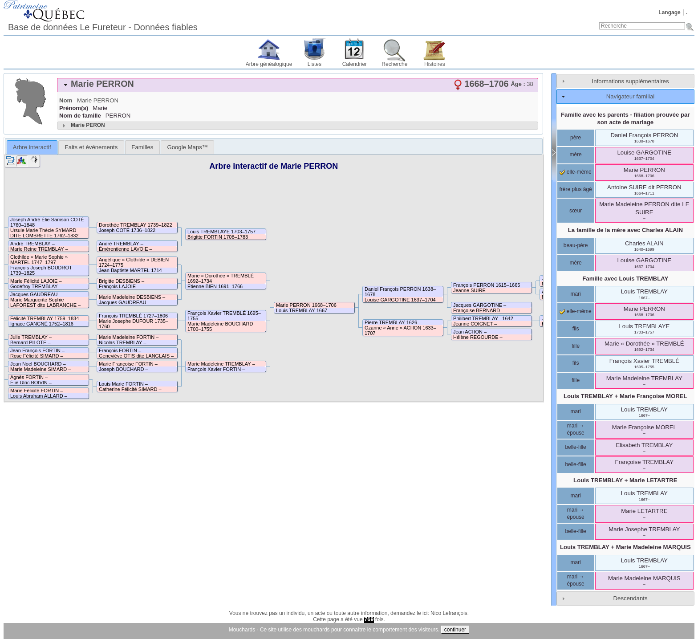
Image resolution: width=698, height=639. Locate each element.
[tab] (297, 85)
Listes (314, 64)
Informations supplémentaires (630, 81)
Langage (669, 12)
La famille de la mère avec (625, 230)
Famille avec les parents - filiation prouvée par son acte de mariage (625, 118)
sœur (575, 211)
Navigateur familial (630, 96)
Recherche (394, 64)
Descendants (630, 598)
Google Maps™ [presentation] (187, 147)
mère (575, 154)
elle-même (575, 172)
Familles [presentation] (142, 147)
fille (576, 346)
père (575, 137)
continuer (455, 630)
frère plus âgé (575, 189)
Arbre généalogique (269, 64)
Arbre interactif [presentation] (32, 147)
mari (575, 294)
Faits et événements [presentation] (91, 147)
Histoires (434, 64)
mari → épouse (575, 429)
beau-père (576, 245)
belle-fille (575, 447)
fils (575, 329)
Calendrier (354, 64)
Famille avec (625, 278)
